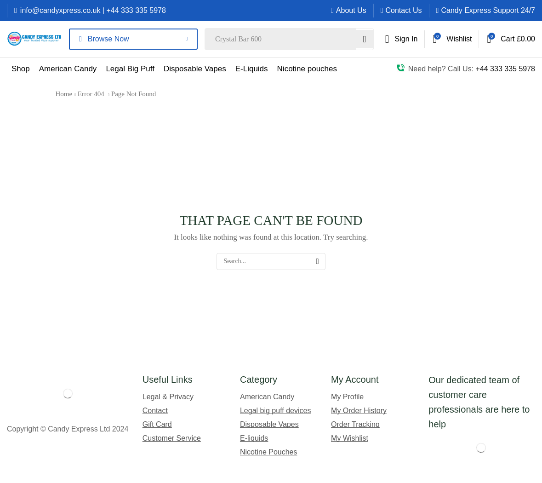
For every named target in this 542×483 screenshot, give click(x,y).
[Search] (364, 39)
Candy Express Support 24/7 (488, 10)
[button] (401, 39)
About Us (351, 10)
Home (64, 94)
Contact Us (403, 10)
